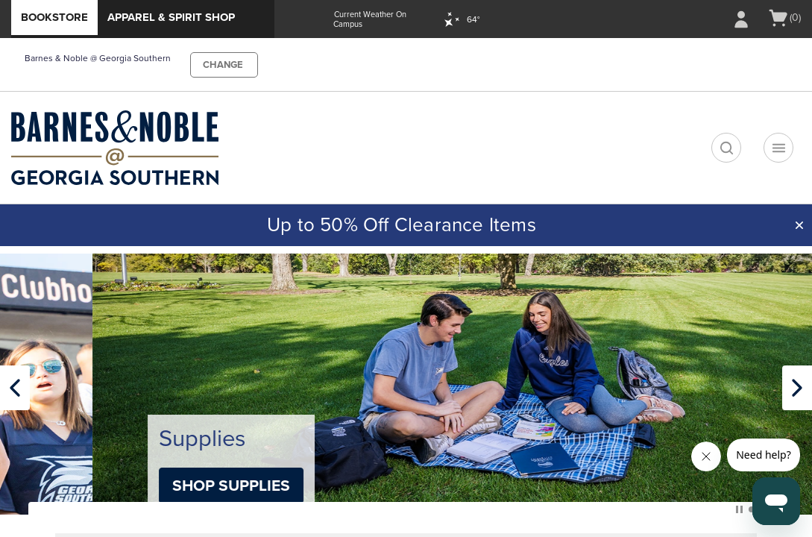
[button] (799, 225)
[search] (726, 148)
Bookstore (54, 17)
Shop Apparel (135, 486)
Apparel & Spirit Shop (171, 17)
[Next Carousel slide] (797, 387)
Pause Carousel (739, 509)
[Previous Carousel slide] (15, 387)
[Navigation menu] (778, 148)
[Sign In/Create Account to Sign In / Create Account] (741, 19)
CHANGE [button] (223, 65)
